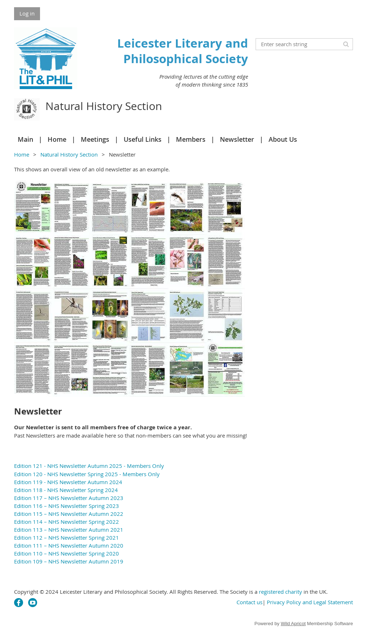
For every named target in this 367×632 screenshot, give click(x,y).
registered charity (280, 591)
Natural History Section (69, 154)
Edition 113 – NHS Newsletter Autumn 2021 (68, 529)
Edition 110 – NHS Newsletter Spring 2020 (66, 553)
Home (57, 139)
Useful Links (143, 139)
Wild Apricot (293, 623)
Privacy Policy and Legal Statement (310, 602)
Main (25, 139)
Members (190, 139)
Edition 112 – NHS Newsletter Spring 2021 (66, 537)
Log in (27, 13)
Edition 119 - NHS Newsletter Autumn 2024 (68, 482)
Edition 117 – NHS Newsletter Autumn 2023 (68, 497)
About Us (283, 139)
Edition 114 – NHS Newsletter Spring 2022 (66, 521)
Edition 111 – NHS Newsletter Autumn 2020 (68, 545)
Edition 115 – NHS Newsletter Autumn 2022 (68, 513)
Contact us (249, 602)
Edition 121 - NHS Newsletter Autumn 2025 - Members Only (89, 465)
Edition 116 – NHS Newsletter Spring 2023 (66, 505)
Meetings (95, 139)
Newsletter (237, 139)
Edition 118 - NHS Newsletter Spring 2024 (66, 489)
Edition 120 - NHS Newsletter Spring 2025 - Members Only (87, 474)
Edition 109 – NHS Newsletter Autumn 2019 (68, 561)
